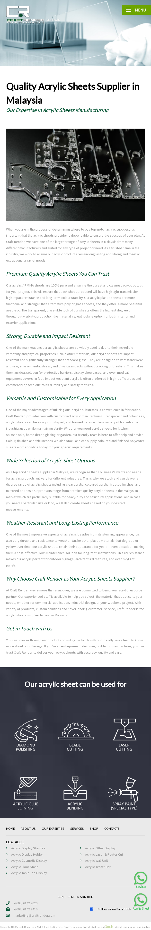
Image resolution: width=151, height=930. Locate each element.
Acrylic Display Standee (28, 848)
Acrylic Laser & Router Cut (104, 854)
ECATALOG (15, 842)
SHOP (94, 828)
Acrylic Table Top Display (29, 873)
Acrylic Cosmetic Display (29, 860)
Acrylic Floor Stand (24, 867)
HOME (10, 828)
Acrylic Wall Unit (96, 860)
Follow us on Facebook (110, 909)
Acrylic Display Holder (27, 854)
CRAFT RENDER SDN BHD (75, 897)
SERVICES (77, 828)
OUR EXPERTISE (53, 828)
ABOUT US (28, 828)
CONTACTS (112, 828)
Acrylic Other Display (100, 848)
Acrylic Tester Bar (98, 867)
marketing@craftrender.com (30, 915)
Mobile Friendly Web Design (90, 927)
